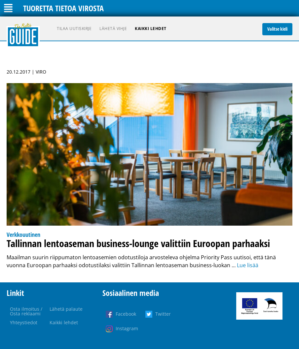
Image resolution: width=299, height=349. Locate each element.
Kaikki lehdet (151, 28)
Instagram (127, 328)
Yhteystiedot (23, 322)
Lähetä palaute (66, 309)
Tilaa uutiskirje (74, 28)
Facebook (126, 314)
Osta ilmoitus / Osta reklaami (26, 311)
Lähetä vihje (113, 28)
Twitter (163, 314)
